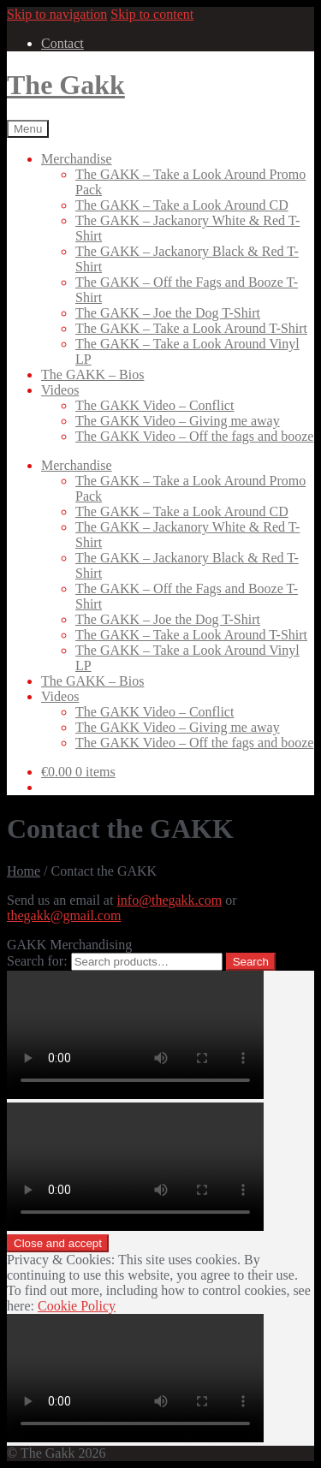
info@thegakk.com (169, 900)
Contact (62, 43)
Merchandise (76, 159)
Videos (60, 390)
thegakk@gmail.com (64, 915)
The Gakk (66, 84)
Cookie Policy (77, 1306)
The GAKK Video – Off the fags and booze (194, 436)
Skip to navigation (57, 14)
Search (251, 961)
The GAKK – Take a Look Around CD (181, 205)
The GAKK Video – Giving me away (177, 420)
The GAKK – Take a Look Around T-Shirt (191, 328)
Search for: (37, 961)
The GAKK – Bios (92, 374)
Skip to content (151, 14)
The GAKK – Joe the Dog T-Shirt (167, 313)
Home (23, 871)
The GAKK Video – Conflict (154, 405)
